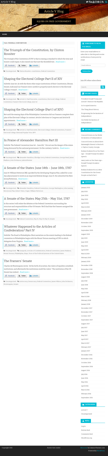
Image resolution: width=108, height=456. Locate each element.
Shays (26, 253)
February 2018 (86, 300)
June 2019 (84, 242)
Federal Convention (48, 71)
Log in (83, 426)
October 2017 (86, 316)
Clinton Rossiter (25, 71)
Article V (84, 410)
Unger (27, 191)
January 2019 (85, 261)
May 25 (36, 219)
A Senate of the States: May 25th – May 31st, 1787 (37, 198)
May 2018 (84, 289)
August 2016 (85, 370)
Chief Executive (31, 99)
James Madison (65, 251)
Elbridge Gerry (39, 157)
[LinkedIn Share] (34, 65)
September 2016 (87, 366)
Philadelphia (19, 253)
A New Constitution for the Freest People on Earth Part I (91, 172)
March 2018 (85, 296)
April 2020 (85, 203)
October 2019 (86, 226)
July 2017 (84, 327)
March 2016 (85, 390)
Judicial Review (27, 160)
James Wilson (56, 281)
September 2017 (87, 320)
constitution (35, 71)
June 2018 (84, 285)
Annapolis (22, 251)
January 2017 (85, 351)
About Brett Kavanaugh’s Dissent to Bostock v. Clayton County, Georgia (92, 144)
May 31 (47, 219)
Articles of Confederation (36, 251)
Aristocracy (23, 281)
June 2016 (84, 378)
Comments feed (87, 434)
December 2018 (86, 265)
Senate (52, 219)
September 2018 (87, 273)
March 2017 (85, 343)
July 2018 (84, 281)
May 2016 (84, 382)
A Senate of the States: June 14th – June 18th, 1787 (38, 168)
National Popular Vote (24, 133)
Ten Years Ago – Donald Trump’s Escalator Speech (92, 153)
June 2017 (84, 331)
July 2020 (84, 191)
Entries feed (85, 430)
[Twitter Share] (22, 65)
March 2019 (85, 254)
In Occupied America (88, 106)
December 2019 (86, 219)
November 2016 (86, 359)
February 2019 (86, 258)
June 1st (34, 102)
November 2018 (86, 269)
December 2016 (86, 355)
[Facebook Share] (10, 65)
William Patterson (36, 191)
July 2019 (84, 238)
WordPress (101, 451)
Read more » (61, 62)
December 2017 (86, 308)
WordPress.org (86, 438)
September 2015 (87, 398)
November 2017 (86, 312)
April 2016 (84, 386)
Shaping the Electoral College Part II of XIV (33, 79)
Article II (22, 99)
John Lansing (68, 188)
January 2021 (85, 188)
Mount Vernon (9, 253)
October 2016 (86, 363)
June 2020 (84, 195)
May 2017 (84, 335)
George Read (64, 157)
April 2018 (84, 293)
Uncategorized (10, 71)
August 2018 (85, 277)
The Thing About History (90, 109)
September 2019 (87, 230)
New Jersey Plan (9, 191)
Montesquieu (8, 284)
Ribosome (84, 448)
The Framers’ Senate (18, 261)
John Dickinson (15, 160)
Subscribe (87, 71)
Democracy (32, 281)
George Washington (56, 188)
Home (4, 34)
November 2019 (86, 223)
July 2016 (84, 374)
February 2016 (86, 394)
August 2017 (85, 324)
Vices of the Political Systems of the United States (46, 253)
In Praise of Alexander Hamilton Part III (31, 140)
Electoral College (53, 99)
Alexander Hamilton (26, 157)
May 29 (41, 219)
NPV (34, 133)
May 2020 (84, 199)
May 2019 (84, 246)
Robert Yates (20, 191)
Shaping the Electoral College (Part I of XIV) (33, 109)
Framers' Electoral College (22, 102)
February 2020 (86, 211)
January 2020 (85, 215)
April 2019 (84, 250)
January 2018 (85, 304)
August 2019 (85, 234)
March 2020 (85, 207)
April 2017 (84, 339)
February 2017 (86, 347)
